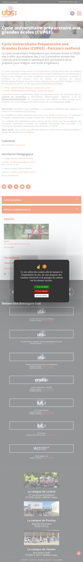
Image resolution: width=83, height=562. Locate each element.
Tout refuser (41, 291)
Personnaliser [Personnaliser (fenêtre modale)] (41, 295)
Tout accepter (41, 287)
